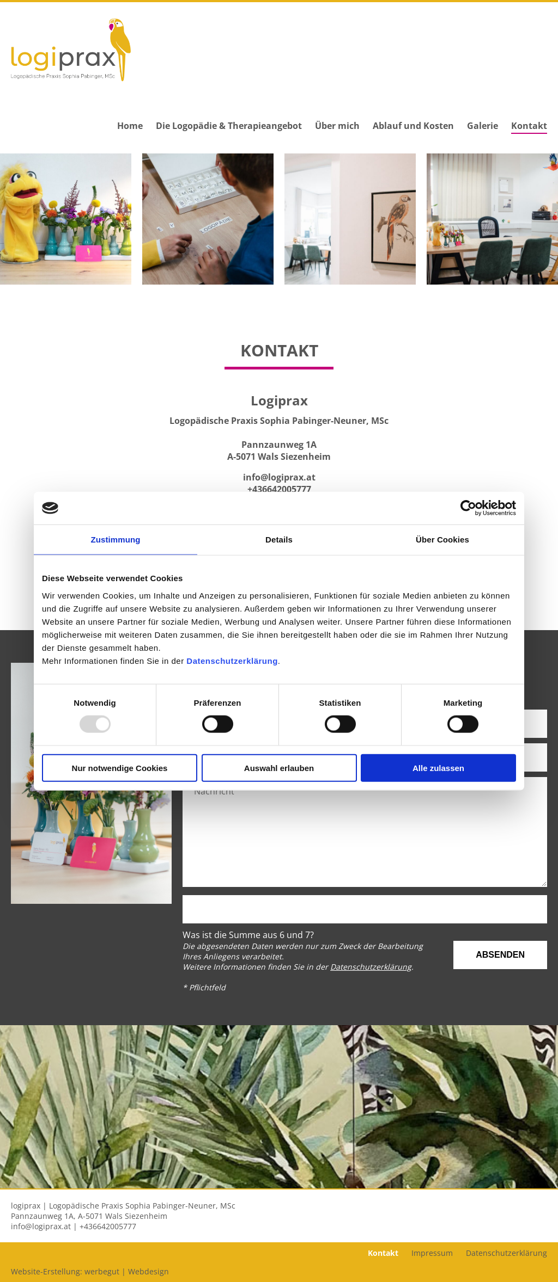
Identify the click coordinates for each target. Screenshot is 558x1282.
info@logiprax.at (279, 477)
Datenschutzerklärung (232, 660)
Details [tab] (279, 539)
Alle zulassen (438, 767)
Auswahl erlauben (279, 767)
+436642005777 (279, 489)
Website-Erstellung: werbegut (65, 1271)
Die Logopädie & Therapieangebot (229, 126)
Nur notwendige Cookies (120, 767)
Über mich (337, 126)
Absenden (500, 954)
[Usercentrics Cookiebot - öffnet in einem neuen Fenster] (468, 508)
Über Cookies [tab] (442, 539)
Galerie (482, 126)
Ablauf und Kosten (413, 126)
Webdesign (148, 1271)
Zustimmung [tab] (116, 539)
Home (130, 126)
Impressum (432, 1253)
